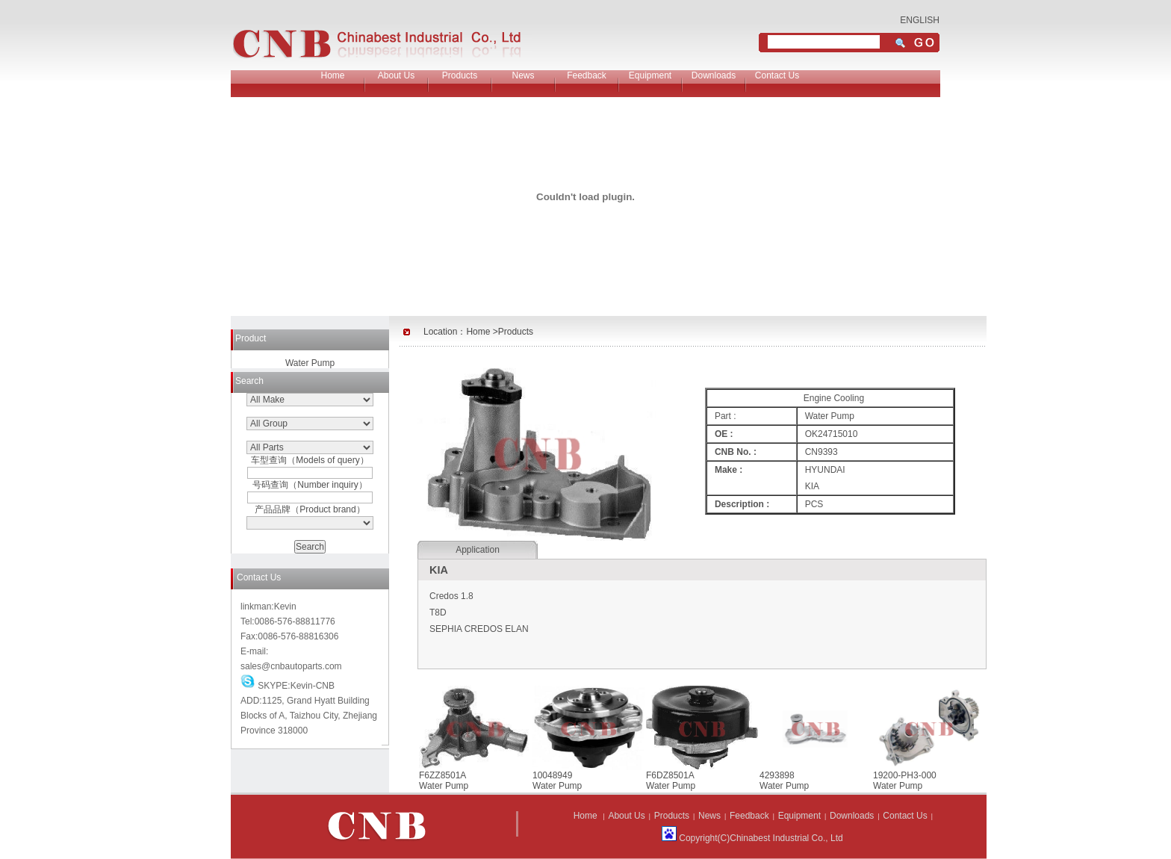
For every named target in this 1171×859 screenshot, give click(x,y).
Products (459, 75)
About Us (396, 75)
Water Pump (310, 363)
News (523, 75)
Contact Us (777, 75)
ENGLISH (919, 20)
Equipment (650, 75)
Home (332, 75)
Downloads (714, 75)
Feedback (586, 75)
